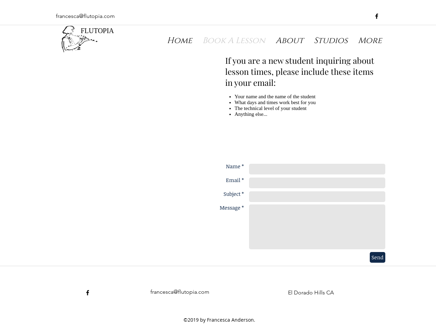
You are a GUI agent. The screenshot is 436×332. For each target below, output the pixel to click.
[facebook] (376, 16)
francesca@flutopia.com (85, 16)
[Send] (377, 257)
